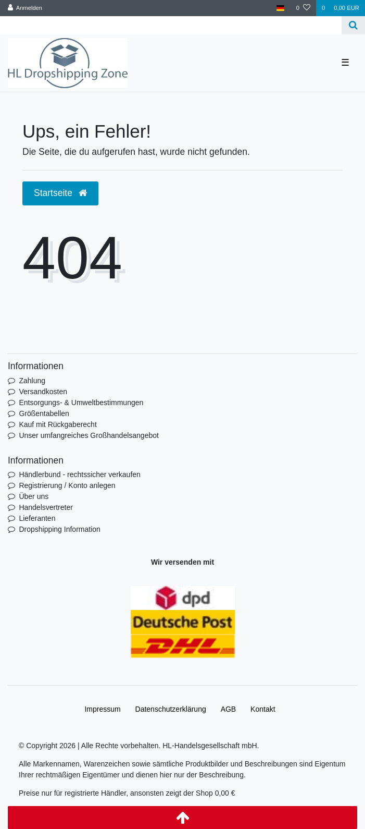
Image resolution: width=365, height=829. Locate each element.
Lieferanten (37, 518)
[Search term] (171, 25)
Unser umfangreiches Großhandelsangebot (89, 435)
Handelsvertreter (46, 507)
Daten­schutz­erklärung (170, 709)
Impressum (102, 709)
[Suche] (353, 25)
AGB (228, 709)
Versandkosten (43, 391)
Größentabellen (44, 413)
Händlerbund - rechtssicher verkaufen (79, 474)
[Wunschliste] (303, 8)
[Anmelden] (25, 8)
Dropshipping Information (59, 529)
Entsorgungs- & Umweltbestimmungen (81, 402)
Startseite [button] (60, 193)
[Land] (280, 8)
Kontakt (262, 709)
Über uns (33, 496)
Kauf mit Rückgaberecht (57, 424)
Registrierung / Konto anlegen (67, 485)
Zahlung (32, 380)
